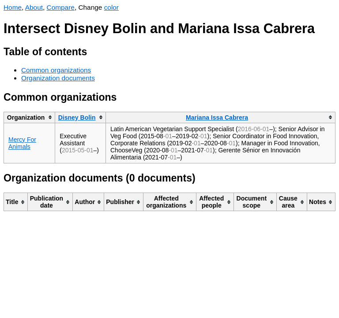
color (111, 7)
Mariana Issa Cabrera (217, 117)
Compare (61, 7)
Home (13, 7)
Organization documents (58, 78)
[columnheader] (29, 117)
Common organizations (56, 70)
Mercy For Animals (22, 143)
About (34, 7)
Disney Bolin (77, 117)
